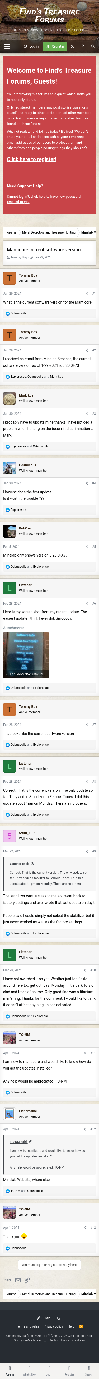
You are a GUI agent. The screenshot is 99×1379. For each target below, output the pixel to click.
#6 (94, 603)
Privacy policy (53, 1326)
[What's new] (82, 46)
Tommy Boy (19, 257)
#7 (94, 725)
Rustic (43, 1318)
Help (71, 1326)
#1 (94, 293)
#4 (94, 483)
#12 (93, 1129)
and (30, 446)
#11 (93, 1053)
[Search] (93, 46)
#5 (94, 547)
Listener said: (19, 864)
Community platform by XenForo (45, 1336)
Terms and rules (27, 1326)
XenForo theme (59, 1340)
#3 (94, 414)
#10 (93, 970)
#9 (94, 851)
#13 (93, 1228)
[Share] (87, 293)
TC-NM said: (19, 1142)
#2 (94, 350)
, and (37, 376)
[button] (7, 46)
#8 (94, 781)
